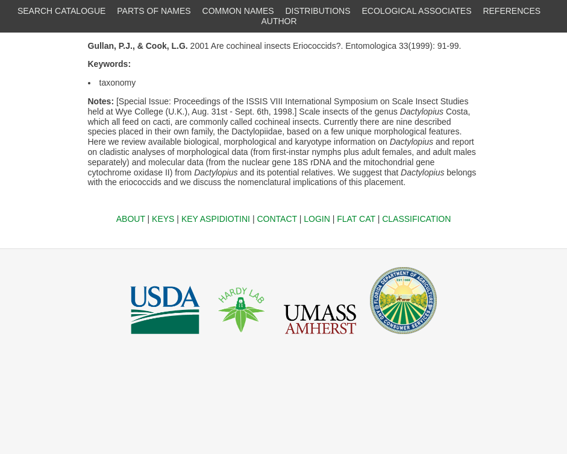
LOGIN (317, 219)
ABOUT (130, 219)
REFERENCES (511, 11)
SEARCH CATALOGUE (61, 11)
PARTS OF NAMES (153, 11)
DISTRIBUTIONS (317, 11)
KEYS (163, 219)
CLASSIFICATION (416, 219)
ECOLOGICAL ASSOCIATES (416, 11)
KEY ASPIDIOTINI (215, 219)
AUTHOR (278, 21)
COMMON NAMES (238, 11)
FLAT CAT (356, 219)
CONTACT (276, 219)
